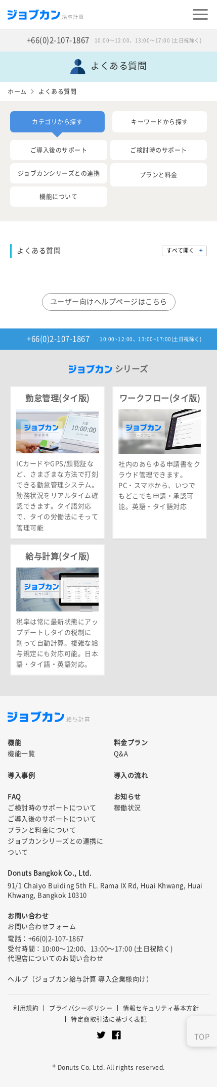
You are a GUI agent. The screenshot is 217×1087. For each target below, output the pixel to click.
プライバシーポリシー (80, 1008)
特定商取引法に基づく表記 (109, 1019)
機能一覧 (21, 753)
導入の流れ (131, 775)
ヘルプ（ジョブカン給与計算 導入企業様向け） (80, 979)
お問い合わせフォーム (42, 926)
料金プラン (131, 742)
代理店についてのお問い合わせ (55, 958)
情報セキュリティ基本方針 (161, 1008)
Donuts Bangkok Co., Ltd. (50, 873)
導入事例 (21, 775)
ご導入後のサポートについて (52, 819)
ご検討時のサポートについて (52, 808)
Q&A (121, 753)
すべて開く (180, 250)
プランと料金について (42, 830)
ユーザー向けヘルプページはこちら (108, 301)
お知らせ (127, 796)
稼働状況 (127, 808)
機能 (14, 742)
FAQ (14, 796)
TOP (202, 1037)
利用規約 (25, 1008)
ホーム (17, 91)
